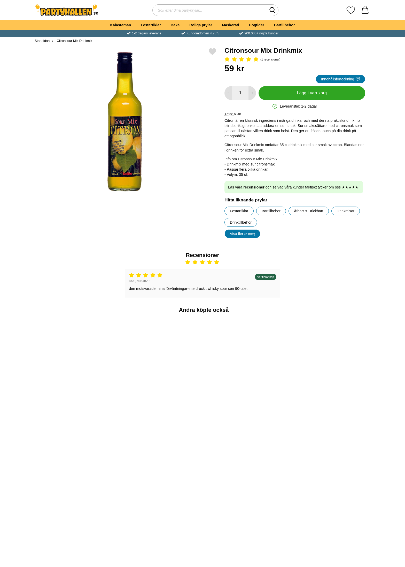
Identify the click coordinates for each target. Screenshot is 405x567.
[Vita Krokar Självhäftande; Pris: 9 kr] (230, 351)
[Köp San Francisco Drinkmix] (287, 472)
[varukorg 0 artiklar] (365, 10)
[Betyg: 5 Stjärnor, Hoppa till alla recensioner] (294, 59)
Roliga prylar (200, 25)
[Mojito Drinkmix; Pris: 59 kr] (118, 351)
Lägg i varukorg (312, 93)
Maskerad (230, 25)
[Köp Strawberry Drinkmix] (343, 387)
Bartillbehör (284, 25)
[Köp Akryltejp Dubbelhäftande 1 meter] (231, 472)
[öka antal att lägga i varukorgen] (252, 93)
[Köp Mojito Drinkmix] (118, 387)
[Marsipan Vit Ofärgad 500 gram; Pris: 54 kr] (62, 435)
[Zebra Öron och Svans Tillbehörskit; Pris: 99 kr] (174, 435)
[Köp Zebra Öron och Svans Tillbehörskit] (174, 472)
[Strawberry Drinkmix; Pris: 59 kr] (343, 351)
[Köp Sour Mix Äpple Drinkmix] (174, 387)
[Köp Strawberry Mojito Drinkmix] (287, 387)
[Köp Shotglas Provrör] (343, 472)
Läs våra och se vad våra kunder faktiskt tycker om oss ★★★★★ (293, 187)
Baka (175, 25)
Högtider (256, 25)
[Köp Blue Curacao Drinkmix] (62, 387)
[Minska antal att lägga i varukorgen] (228, 93)
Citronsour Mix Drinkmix (74, 41)
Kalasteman (120, 25)
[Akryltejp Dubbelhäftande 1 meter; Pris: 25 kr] (230, 435)
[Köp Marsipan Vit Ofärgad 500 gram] (62, 472)
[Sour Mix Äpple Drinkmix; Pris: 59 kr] (174, 351)
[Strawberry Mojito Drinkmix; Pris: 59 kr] (286, 351)
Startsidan (42, 41)
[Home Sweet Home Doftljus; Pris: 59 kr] (118, 435)
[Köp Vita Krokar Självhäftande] (231, 387)
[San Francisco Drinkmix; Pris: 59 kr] (286, 435)
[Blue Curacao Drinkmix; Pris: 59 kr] (62, 351)
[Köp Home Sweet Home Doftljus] (118, 472)
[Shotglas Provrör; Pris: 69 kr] (343, 435)
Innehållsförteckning (340, 79)
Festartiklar (151, 25)
